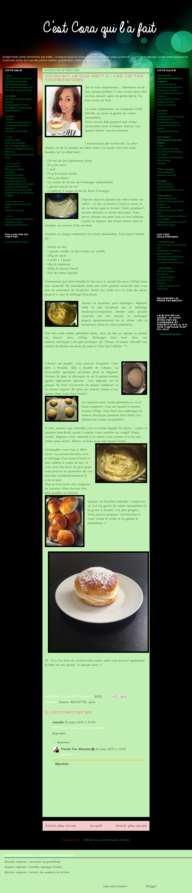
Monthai (161, 283)
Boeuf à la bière (12, 140)
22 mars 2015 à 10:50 (80, 722)
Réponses (63, 742)
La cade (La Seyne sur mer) (170, 262)
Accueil (96, 825)
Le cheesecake (164, 207)
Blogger (151, 886)
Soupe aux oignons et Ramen (19, 219)
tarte (92, 702)
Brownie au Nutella (166, 84)
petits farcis (128, 96)
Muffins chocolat (165, 102)
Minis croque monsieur (16, 84)
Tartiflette (10, 172)
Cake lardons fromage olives (19, 87)
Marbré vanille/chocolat (168, 99)
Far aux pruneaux (165, 119)
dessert (64, 702)
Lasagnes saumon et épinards (19, 184)
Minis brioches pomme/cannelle (165, 185)
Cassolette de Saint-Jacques (18, 99)
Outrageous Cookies (167, 90)
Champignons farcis (15, 178)
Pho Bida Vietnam (166, 271)
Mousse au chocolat (166, 105)
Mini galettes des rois (168, 148)
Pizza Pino (162, 288)
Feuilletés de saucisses (16, 81)
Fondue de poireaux (14, 210)
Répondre (59, 733)
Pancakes (161, 163)
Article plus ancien (131, 825)
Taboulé (9, 102)
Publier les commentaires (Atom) (106, 840)
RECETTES (78, 702)
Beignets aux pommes (168, 131)
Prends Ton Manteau (76, 749)
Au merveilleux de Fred (168, 286)
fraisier (117, 126)
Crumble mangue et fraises (170, 116)
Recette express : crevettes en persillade (33, 862)
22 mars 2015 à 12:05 (110, 749)
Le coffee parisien (165, 277)
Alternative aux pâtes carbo (18, 189)
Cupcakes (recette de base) (170, 151)
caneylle (58, 722)
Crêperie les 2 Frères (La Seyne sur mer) (169, 252)
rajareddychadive (115, 886)
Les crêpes (162, 154)
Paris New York (164, 280)
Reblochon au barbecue (16, 225)
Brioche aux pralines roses (170, 189)
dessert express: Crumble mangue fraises (33, 867)
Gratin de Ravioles (14, 175)
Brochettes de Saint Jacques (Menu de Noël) (18, 109)
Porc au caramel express (16, 146)
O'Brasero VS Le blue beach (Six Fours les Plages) (170, 258)
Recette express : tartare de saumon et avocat (37, 872)
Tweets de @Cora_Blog (16, 242)
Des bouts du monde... (171, 334)
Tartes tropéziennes (167, 198)
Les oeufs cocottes (14, 222)
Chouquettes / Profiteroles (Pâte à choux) (170, 159)
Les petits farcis (13, 166)
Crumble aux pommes (168, 122)
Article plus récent (60, 825)
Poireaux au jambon (14, 169)
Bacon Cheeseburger (15, 143)
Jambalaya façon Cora (15, 181)
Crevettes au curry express (18, 122)
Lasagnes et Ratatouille (16, 187)
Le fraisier (162, 113)
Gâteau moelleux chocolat (169, 87)
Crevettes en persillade (16, 131)
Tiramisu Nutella (165, 172)
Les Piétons (162, 274)
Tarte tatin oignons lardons (18, 90)
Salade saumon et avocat (17, 105)
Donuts (160, 146)
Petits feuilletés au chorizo (18, 78)
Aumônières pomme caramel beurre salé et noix (171, 223)
